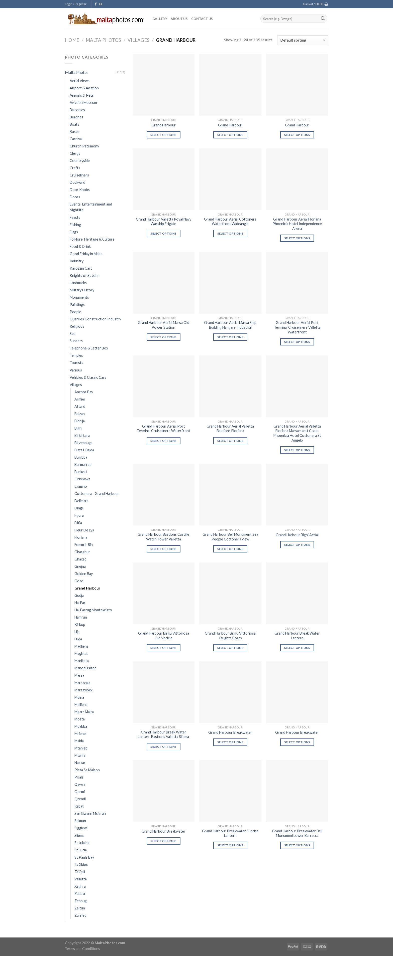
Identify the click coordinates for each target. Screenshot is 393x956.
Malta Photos (103, 40)
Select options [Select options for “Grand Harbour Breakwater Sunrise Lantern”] (230, 845)
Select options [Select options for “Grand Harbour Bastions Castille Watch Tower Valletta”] (163, 548)
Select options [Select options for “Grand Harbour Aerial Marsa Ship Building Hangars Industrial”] (230, 337)
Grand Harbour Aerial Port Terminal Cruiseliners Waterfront (163, 428)
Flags (74, 232)
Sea (72, 333)
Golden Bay (83, 573)
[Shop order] (302, 40)
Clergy (75, 153)
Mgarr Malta (84, 712)
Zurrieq (80, 915)
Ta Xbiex (81, 864)
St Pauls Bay (84, 857)
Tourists (76, 362)
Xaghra (80, 886)
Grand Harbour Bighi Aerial (297, 535)
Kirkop (79, 624)
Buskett (80, 472)
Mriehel (80, 733)
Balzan (79, 414)
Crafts (75, 168)
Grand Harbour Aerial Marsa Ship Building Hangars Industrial (230, 324)
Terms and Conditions (82, 948)
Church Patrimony (84, 146)
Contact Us (202, 19)
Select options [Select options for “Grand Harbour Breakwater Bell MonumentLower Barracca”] (297, 845)
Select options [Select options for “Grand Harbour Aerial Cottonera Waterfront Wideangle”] (230, 233)
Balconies (77, 110)
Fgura (79, 515)
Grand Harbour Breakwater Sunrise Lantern (230, 833)
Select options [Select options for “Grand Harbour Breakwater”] (230, 742)
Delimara (81, 501)
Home (72, 40)
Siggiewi (80, 828)
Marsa (79, 675)
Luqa (78, 639)
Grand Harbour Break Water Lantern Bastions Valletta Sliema (163, 734)
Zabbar (80, 893)
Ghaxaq (80, 559)
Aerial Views (79, 81)
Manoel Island (85, 668)
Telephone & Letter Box (89, 348)
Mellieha (80, 704)
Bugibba (80, 457)
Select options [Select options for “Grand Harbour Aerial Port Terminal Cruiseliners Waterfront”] (163, 440)
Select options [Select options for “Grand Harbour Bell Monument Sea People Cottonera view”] (230, 548)
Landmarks (78, 283)
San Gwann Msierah (90, 813)
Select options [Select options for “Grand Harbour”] (163, 134)
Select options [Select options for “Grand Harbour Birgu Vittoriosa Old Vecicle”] (163, 647)
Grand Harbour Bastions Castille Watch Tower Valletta (163, 536)
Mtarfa (79, 755)
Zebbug (80, 901)
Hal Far (79, 603)
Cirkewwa (82, 479)
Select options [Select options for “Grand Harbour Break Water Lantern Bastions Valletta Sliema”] (163, 746)
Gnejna (80, 566)
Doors (75, 197)
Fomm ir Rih (83, 544)
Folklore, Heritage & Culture (92, 239)
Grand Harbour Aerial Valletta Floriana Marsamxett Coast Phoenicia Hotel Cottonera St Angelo (297, 433)
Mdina (79, 697)
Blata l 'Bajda (84, 450)
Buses (74, 131)
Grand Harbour (87, 588)
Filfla (78, 523)
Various (76, 370)
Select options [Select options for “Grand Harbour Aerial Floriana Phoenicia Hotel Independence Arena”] (297, 238)
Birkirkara (82, 435)
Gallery (159, 19)
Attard (79, 406)
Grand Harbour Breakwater (230, 732)
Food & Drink (80, 246)
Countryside (80, 160)
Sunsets (76, 341)
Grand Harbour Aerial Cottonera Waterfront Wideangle (230, 221)
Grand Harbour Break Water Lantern (297, 635)
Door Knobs (80, 189)
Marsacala (82, 683)
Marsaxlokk (83, 690)
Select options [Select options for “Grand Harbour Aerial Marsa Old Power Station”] (163, 337)
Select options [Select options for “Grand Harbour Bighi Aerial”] (297, 544)
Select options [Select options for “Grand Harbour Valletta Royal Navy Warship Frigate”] (163, 233)
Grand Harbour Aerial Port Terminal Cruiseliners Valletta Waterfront (297, 327)
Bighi (78, 428)
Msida (79, 741)
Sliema (79, 835)
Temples (76, 355)
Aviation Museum (83, 102)
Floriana (80, 537)
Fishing (75, 225)
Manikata (81, 661)
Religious (77, 326)
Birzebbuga (83, 443)
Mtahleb (80, 748)
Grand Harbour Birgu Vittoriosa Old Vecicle (163, 635)
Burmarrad (82, 464)
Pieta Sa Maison (87, 770)
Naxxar (79, 762)
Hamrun (80, 617)
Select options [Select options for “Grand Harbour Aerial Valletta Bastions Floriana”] (230, 440)
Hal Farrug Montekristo (93, 610)
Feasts (75, 217)
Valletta (80, 879)
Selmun (80, 821)
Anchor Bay (83, 392)
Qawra (79, 784)
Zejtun (79, 908)
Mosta (79, 719)
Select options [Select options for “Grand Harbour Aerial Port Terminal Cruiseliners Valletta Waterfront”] (297, 341)
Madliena (81, 646)
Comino (80, 486)
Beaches (76, 117)
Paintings (77, 304)
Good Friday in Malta (86, 254)
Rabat (79, 806)
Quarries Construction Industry (95, 319)
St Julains (81, 843)
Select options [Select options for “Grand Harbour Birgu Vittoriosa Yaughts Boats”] (230, 647)
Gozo (78, 581)
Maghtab (81, 653)
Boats (74, 124)
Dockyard (77, 182)
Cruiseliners (79, 175)
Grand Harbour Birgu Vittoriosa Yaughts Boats (230, 635)
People (75, 312)
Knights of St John (85, 275)
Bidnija (79, 421)
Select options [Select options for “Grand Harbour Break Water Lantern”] (297, 647)
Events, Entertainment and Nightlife (91, 207)
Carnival (76, 139)
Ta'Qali (79, 872)
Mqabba (80, 726)
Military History (82, 290)
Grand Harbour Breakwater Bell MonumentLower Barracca (297, 833)
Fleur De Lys (84, 530)
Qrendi (80, 799)
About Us (179, 19)
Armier (79, 399)
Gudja (79, 595)
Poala (78, 777)
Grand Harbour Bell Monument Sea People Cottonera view (230, 536)
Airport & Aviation (84, 88)
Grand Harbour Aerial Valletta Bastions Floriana (230, 428)
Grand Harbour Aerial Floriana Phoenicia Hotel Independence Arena (297, 224)
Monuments (79, 297)
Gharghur (82, 552)
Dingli (78, 508)
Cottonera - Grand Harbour (96, 493)
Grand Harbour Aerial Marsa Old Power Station (163, 324)
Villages (138, 40)
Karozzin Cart (81, 268)
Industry (76, 261)
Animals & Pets (82, 95)
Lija (76, 632)
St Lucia (80, 850)
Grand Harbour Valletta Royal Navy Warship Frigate (163, 221)
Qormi (79, 792)
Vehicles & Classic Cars (88, 377)
